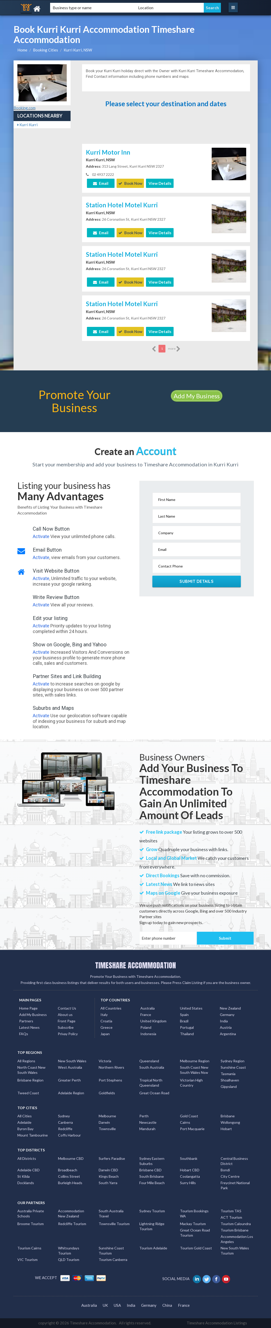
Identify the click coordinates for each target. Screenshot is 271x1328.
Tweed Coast (28, 1093)
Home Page (28, 1008)
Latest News (29, 1027)
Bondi (225, 1170)
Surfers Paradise (112, 1158)
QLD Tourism (68, 1259)
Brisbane (228, 1116)
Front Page (66, 1021)
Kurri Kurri (27, 124)
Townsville (107, 1129)
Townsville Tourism (114, 1224)
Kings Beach (109, 1176)
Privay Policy (68, 1034)
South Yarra (108, 1183)
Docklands (25, 1183)
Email (100, 183)
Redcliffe (65, 1129)
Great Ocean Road (154, 1093)
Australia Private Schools (30, 1213)
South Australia (151, 1067)
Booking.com (25, 107)
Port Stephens (110, 1080)
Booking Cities (45, 50)
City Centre (230, 1176)
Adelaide (24, 1122)
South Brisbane (151, 1176)
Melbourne (107, 1116)
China (167, 1305)
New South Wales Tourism (235, 1250)
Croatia (106, 1021)
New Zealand (230, 1008)
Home (22, 50)
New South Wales (72, 1061)
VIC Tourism (27, 1259)
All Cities (24, 1116)
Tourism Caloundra (236, 1224)
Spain (184, 1014)
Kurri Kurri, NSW (78, 50)
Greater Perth (69, 1080)
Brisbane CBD (150, 1170)
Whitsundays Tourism (68, 1250)
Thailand (187, 1034)
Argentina (228, 1034)
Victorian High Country (191, 1082)
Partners (26, 1021)
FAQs (23, 1034)
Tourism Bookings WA (194, 1213)
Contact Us (67, 1008)
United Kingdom (153, 1021)
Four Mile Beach (152, 1183)
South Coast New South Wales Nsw (194, 1070)
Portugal (187, 1027)
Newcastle (147, 1122)
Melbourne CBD (71, 1158)
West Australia (70, 1067)
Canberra (65, 1122)
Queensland (149, 1061)
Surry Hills (188, 1183)
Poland (145, 1027)
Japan (105, 1034)
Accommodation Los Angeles (237, 1239)
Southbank (188, 1158)
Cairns (185, 1122)
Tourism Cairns (29, 1248)
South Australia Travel (111, 1213)
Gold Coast (189, 1116)
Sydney (64, 1116)
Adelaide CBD (28, 1170)
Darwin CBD (108, 1170)
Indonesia (148, 1034)
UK (105, 1305)
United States (191, 1008)
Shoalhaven (230, 1080)
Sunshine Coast (233, 1067)
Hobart (226, 1129)
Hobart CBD (189, 1170)
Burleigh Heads (70, 1183)
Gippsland (229, 1086)
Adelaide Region (71, 1093)
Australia (147, 1008)
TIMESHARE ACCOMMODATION (135, 965)
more (174, 349)
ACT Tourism (231, 1217)
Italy (104, 1014)
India (224, 1021)
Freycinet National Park (235, 1185)
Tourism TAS (231, 1211)
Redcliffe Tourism (72, 1224)
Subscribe (66, 1027)
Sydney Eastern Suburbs (151, 1161)
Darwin (104, 1122)
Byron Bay (25, 1129)
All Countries (110, 1008)
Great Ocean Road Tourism (195, 1232)
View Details (160, 183)
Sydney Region (232, 1061)
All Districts (26, 1158)
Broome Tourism (30, 1224)
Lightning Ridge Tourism (151, 1226)
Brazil (184, 1021)
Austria (226, 1027)
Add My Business (197, 396)
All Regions (26, 1061)
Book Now (130, 183)
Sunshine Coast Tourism (111, 1250)
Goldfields (107, 1093)
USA (117, 1305)
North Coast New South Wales (31, 1070)
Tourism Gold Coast (196, 1248)
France (145, 1014)
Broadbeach (67, 1170)
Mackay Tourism (193, 1224)
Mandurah (147, 1129)
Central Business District (234, 1161)
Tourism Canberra (113, 1259)
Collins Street (69, 1176)
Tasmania (228, 1074)
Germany (227, 1014)
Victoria (105, 1061)
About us (65, 1014)
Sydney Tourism (152, 1211)
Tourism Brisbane (235, 1230)
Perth (144, 1116)
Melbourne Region (194, 1061)
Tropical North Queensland (150, 1082)
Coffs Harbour (69, 1135)
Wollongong (230, 1122)
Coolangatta (190, 1176)
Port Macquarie (192, 1129)
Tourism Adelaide (153, 1248)
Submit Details (196, 581)
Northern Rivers (111, 1067)
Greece (106, 1027)
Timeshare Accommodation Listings (217, 1323)
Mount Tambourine (32, 1135)
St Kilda (23, 1176)
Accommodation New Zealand (71, 1213)
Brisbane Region (30, 1080)
